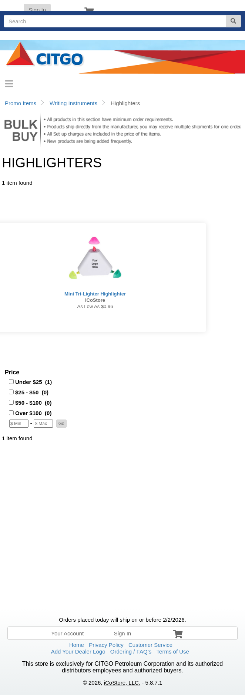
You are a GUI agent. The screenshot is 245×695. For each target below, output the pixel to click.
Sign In (37, 10)
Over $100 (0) (33, 413)
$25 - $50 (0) (31, 392)
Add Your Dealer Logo (78, 651)
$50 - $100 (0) (33, 403)
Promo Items (20, 103)
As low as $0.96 (95, 306)
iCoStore (95, 300)
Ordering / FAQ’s (130, 651)
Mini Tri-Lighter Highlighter (95, 294)
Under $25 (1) (33, 382)
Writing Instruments (73, 103)
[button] (61, 424)
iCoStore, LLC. (122, 682)
